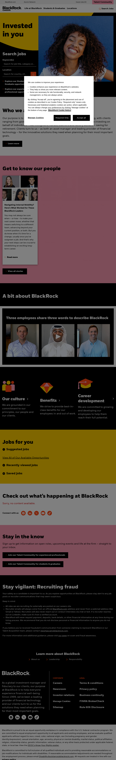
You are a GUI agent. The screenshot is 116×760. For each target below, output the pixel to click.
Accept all (81, 118)
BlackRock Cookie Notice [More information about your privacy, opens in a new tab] (59, 110)
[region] (59, 101)
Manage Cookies (36, 118)
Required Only (62, 118)
